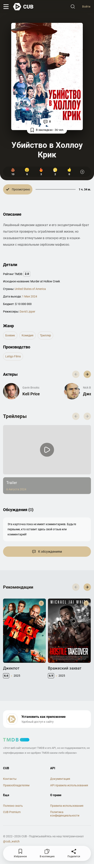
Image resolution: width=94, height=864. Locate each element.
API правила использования (69, 785)
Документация (60, 778)
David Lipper (27, 311)
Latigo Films (13, 356)
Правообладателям (16, 785)
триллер (45, 335)
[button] (87, 374)
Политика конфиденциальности (64, 813)
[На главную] (23, 6)
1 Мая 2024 (29, 296)
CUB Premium (12, 812)
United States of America (30, 289)
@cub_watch (11, 841)
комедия (27, 335)
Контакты (10, 778)
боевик (10, 335)
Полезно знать (13, 805)
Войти (86, 6)
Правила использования (66, 805)
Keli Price (31, 393)
